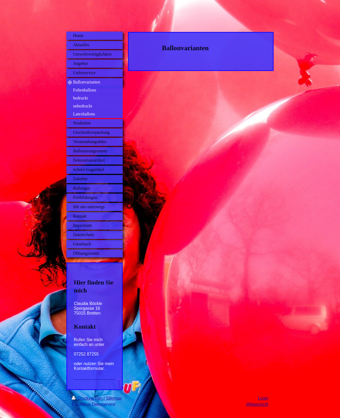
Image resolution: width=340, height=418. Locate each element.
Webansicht (257, 404)
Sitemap (114, 398)
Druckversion (88, 398)
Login (263, 398)
